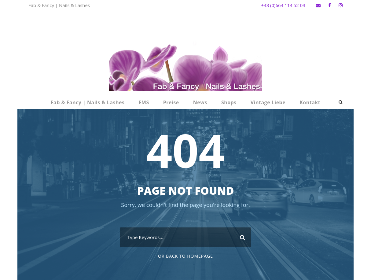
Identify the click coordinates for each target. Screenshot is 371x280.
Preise (171, 102)
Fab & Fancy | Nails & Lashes (88, 102)
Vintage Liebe (268, 102)
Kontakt (309, 102)
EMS (143, 102)
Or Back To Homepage (185, 256)
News (200, 102)
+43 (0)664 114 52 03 (283, 5)
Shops (229, 102)
